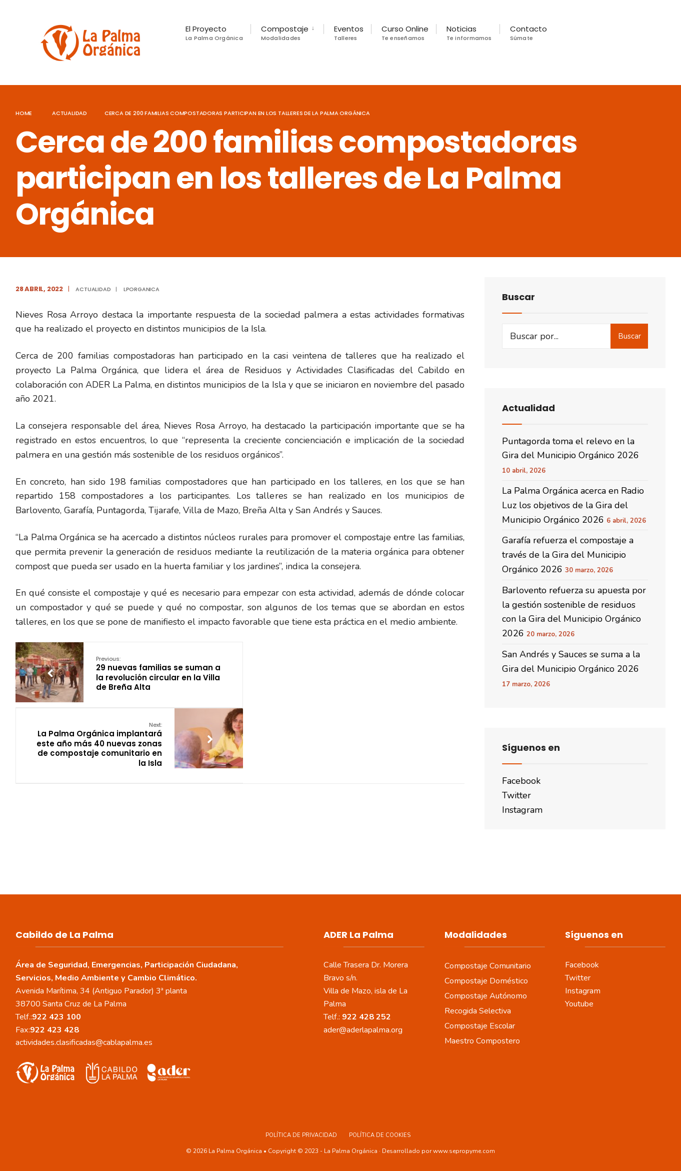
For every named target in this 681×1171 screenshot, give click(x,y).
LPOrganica (142, 289)
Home (24, 113)
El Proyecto (214, 33)
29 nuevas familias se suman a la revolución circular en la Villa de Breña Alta (157, 673)
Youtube (579, 1003)
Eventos (349, 33)
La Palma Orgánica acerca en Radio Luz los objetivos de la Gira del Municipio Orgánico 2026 (573, 504)
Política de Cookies (379, 1134)
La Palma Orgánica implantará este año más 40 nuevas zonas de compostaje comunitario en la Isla (321, 677)
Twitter (516, 795)
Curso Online (405, 33)
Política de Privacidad (301, 1134)
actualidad (69, 113)
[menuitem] (287, 33)
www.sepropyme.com (464, 1150)
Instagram (522, 809)
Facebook (521, 780)
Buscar (629, 336)
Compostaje (284, 33)
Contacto (528, 33)
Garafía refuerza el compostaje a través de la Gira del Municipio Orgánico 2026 (568, 554)
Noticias (469, 33)
